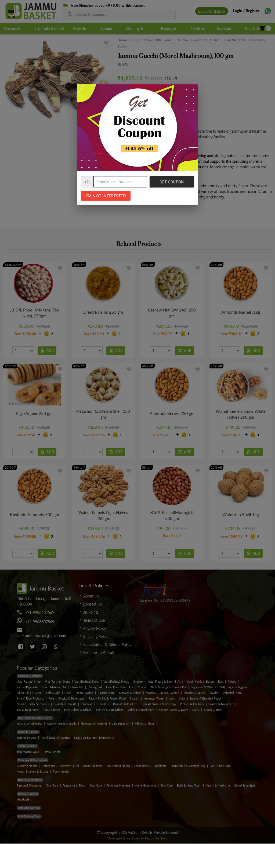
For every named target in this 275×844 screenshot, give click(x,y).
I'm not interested (106, 196)
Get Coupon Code (172, 183)
